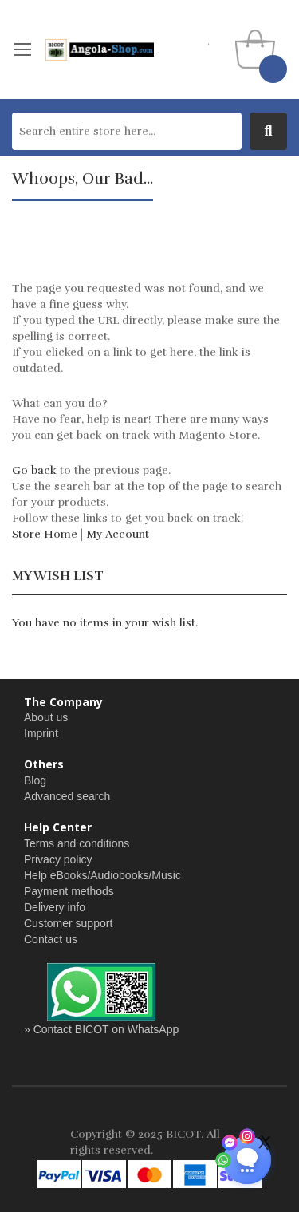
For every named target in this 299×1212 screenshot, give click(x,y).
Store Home (44, 534)
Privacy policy (58, 859)
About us (46, 717)
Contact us (50, 939)
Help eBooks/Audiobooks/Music (102, 875)
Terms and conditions (76, 843)
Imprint (41, 733)
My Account (117, 534)
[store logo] (99, 49)
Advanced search (67, 796)
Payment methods (69, 891)
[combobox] (127, 131)
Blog (35, 780)
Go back (34, 470)
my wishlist (209, 39)
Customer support (68, 923)
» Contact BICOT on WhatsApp (101, 1029)
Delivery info (54, 907)
